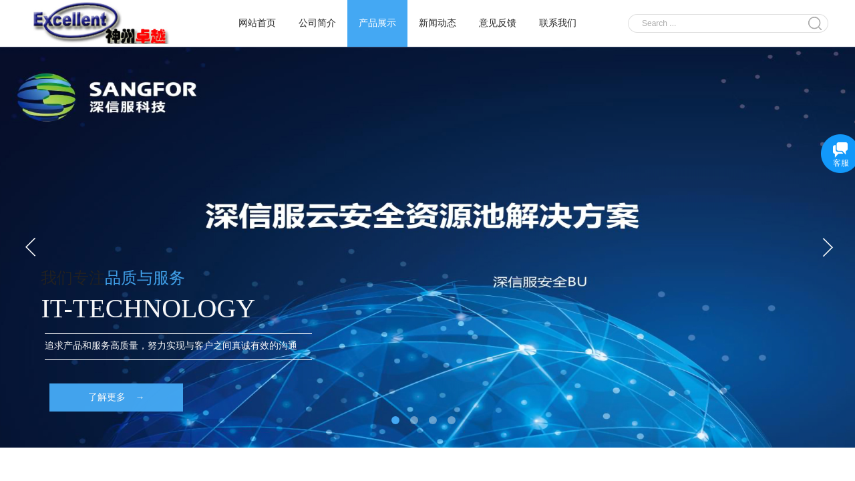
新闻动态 (437, 23)
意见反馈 (497, 23)
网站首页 (257, 23)
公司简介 (317, 23)
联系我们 (557, 23)
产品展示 (377, 23)
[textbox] (719, 23)
